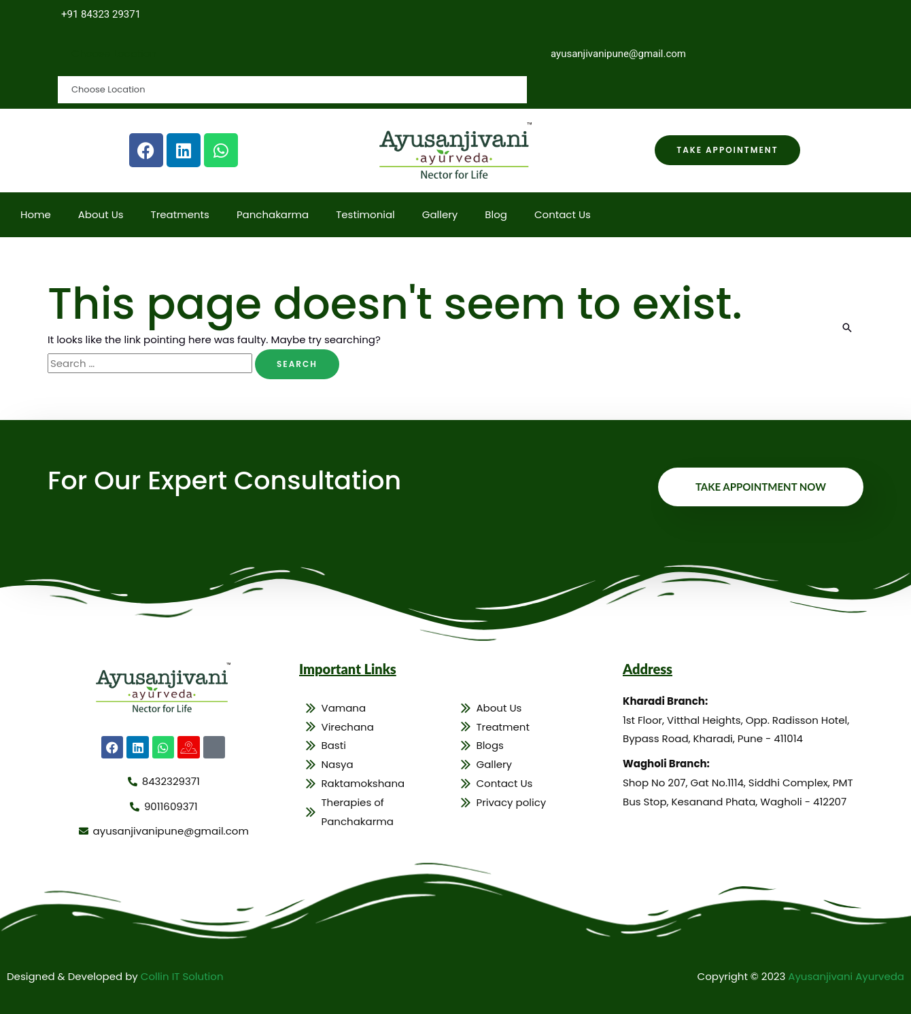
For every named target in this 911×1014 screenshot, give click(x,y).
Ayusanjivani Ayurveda (846, 976)
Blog (496, 214)
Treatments (180, 214)
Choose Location (113, 53)
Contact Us (562, 214)
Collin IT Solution (182, 976)
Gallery (440, 214)
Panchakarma (273, 214)
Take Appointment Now (760, 486)
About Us (101, 214)
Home (35, 214)
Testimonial (365, 214)
